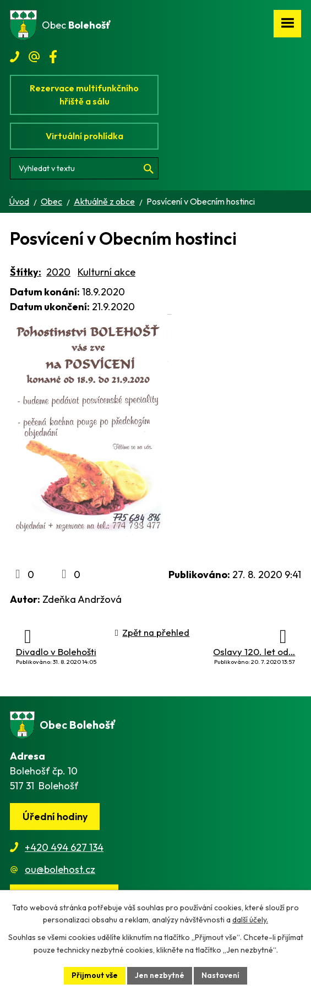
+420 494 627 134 (64, 847)
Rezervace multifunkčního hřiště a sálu (84, 95)
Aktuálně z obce (104, 201)
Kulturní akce (106, 272)
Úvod (19, 201)
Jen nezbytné (159, 975)
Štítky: (25, 272)
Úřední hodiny (55, 816)
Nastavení (220, 975)
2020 (58, 272)
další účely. (250, 920)
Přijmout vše (95, 975)
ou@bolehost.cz (60, 869)
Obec (51, 201)
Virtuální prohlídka (84, 135)
